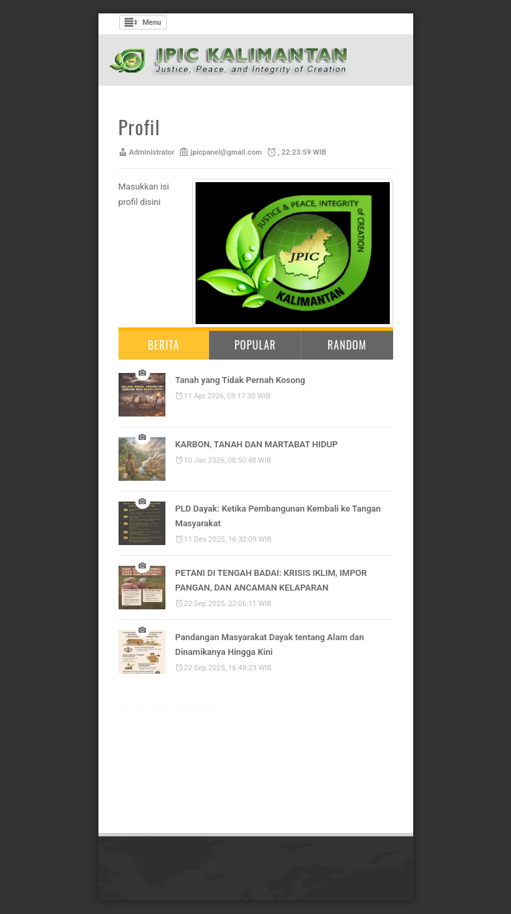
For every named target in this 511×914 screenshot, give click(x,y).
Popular (255, 345)
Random (346, 345)
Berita (163, 345)
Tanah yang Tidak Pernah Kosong (240, 380)
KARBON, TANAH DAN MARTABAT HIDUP (256, 444)
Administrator (152, 152)
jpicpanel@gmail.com (226, 152)
